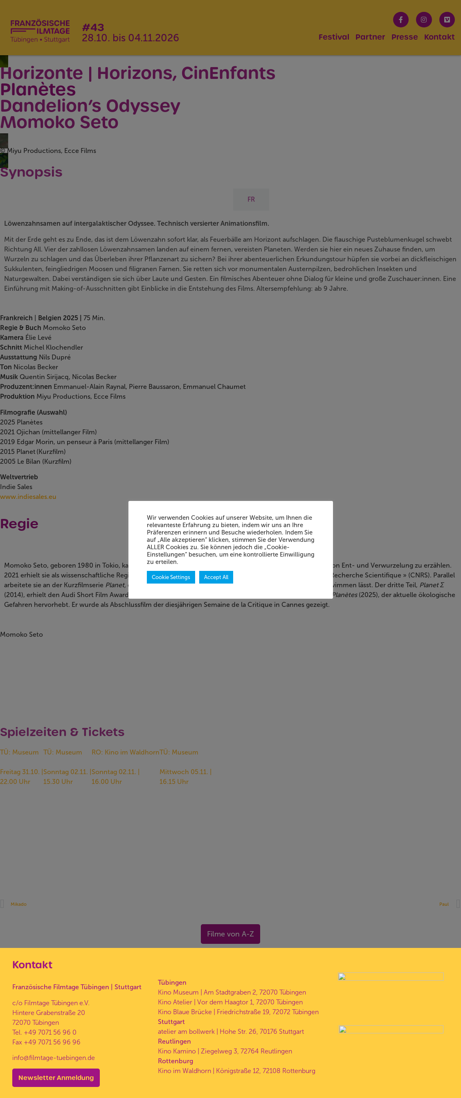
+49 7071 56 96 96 (52, 1021)
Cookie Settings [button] (171, 577)
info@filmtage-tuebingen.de (53, 1037)
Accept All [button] (216, 577)
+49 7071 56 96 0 (50, 1011)
